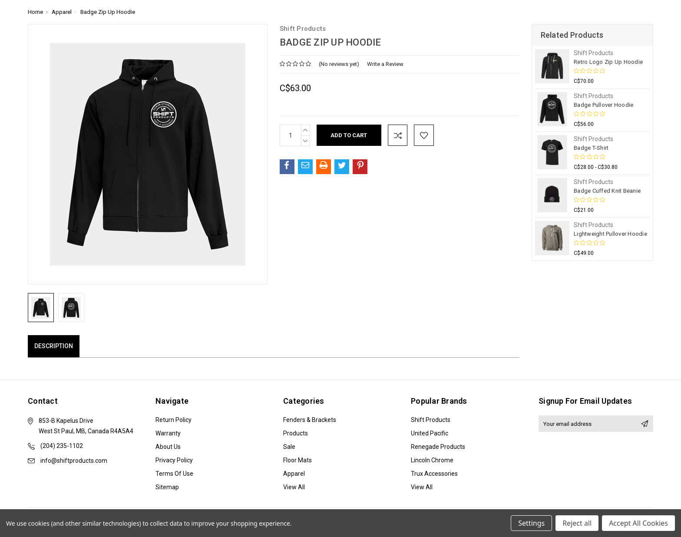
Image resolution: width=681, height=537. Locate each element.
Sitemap (167, 487)
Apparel (294, 473)
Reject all (577, 523)
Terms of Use (174, 473)
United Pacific (429, 433)
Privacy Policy (174, 460)
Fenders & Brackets (309, 419)
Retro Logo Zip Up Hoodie (608, 62)
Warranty (168, 433)
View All (294, 487)
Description (53, 346)
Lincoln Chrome (432, 460)
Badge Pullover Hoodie (603, 105)
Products (295, 433)
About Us (168, 446)
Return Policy (173, 419)
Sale (289, 446)
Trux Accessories (434, 473)
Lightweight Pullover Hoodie (610, 234)
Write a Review (385, 64)
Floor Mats (297, 460)
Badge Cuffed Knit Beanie (607, 191)
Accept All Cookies (638, 523)
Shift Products (430, 419)
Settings (531, 523)
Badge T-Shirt (591, 148)
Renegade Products (438, 446)
